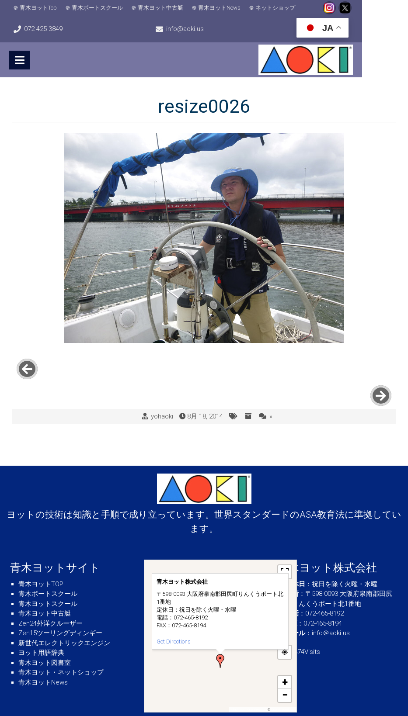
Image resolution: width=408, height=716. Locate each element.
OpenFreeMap (257, 683)
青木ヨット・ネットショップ (61, 646)
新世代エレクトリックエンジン (64, 616)
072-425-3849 (374, 8)
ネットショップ (276, 7)
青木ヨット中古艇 (161, 7)
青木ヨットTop (39, 7)
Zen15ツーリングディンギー (60, 607)
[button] (220, 635)
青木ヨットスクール (47, 577)
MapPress (238, 683)
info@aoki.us (44, 29)
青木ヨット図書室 (44, 636)
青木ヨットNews (220, 7)
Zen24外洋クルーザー (50, 597)
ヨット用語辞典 (41, 626)
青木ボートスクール (98, 7)
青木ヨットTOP (40, 557)
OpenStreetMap (282, 683)
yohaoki (162, 390)
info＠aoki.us (331, 607)
